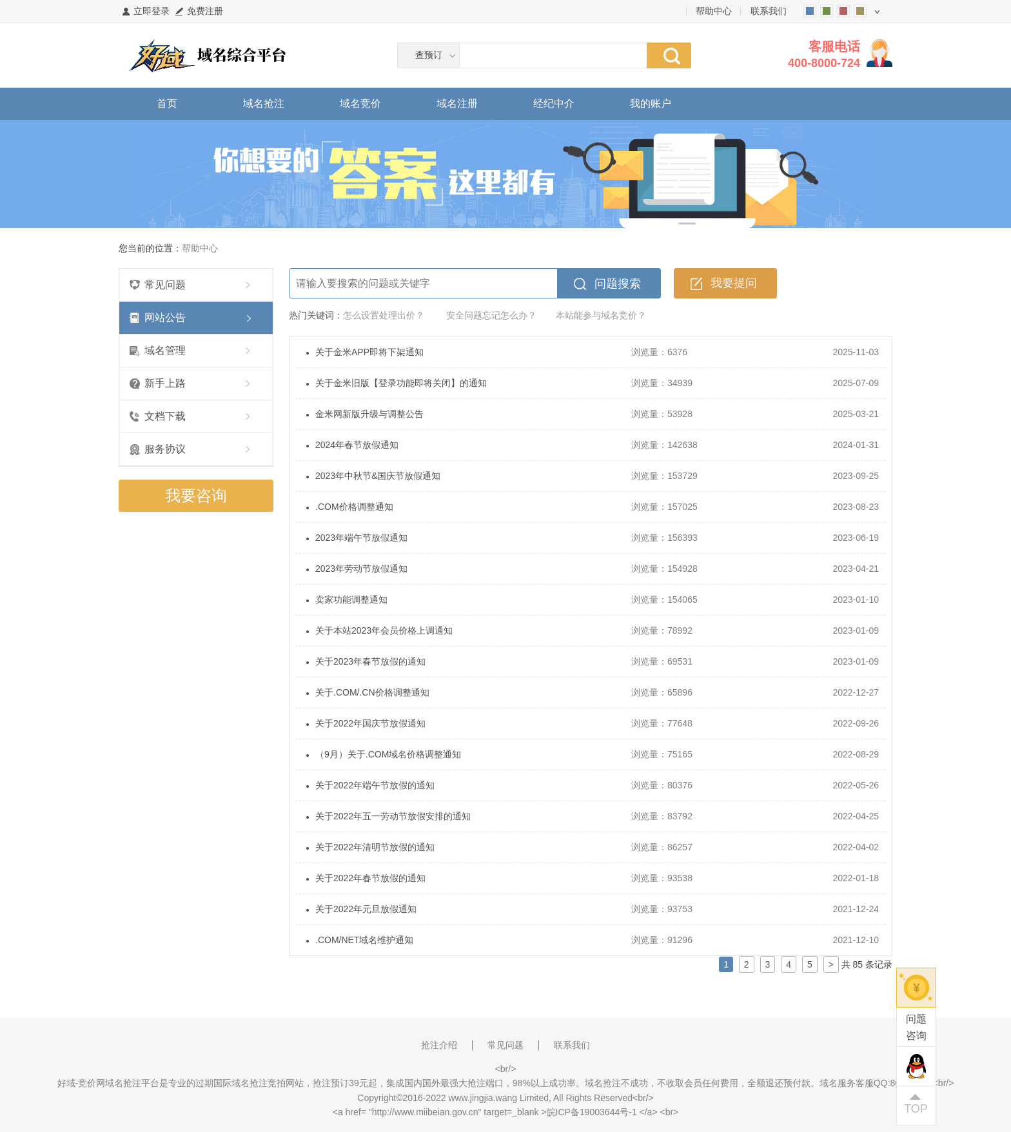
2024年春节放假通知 (356, 445)
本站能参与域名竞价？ (601, 315)
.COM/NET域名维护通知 (364, 940)
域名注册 (457, 103)
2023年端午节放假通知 (361, 537)
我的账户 (650, 103)
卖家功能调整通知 (351, 599)
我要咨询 (196, 495)
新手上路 (165, 383)
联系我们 (769, 11)
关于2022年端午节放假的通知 (375, 785)
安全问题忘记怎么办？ (491, 315)
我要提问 (734, 283)
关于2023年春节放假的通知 (370, 661)
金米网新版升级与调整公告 (369, 414)
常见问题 (165, 284)
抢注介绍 (439, 1045)
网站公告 (165, 317)
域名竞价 (360, 103)
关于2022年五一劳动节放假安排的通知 (393, 816)
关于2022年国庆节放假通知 (370, 723)
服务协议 (165, 449)
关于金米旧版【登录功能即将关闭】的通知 (401, 383)
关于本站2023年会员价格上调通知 (384, 630)
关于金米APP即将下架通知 (369, 352)
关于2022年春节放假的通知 (370, 878)
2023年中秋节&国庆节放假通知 (377, 476)
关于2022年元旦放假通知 (366, 909)
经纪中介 (553, 103)
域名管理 (165, 350)
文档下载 (165, 416)
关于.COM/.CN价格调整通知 (372, 692)
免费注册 (205, 11)
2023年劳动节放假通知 (361, 568)
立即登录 (151, 11)
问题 (916, 1028)
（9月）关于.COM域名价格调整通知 (388, 754)
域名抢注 (263, 103)
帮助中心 (714, 11)
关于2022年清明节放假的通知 (375, 847)
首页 (167, 103)
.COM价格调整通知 (354, 507)
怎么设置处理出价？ (383, 315)
